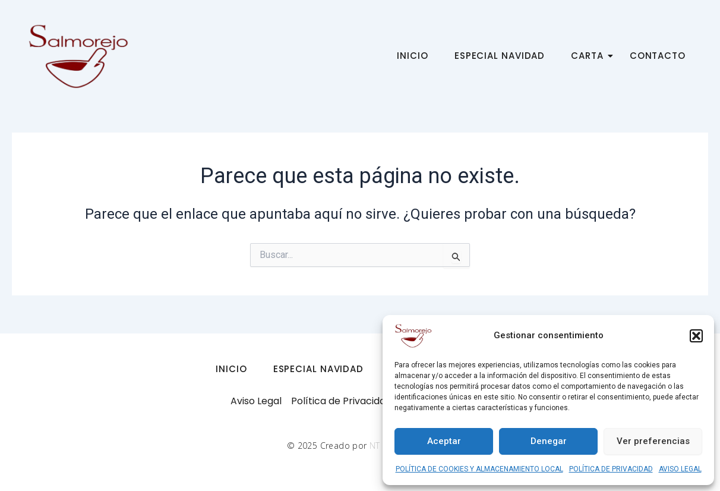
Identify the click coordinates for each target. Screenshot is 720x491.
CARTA (591, 55)
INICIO (412, 55)
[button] (696, 336)
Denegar (548, 441)
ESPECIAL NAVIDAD (499, 55)
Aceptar (444, 441)
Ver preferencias (653, 441)
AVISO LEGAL (680, 469)
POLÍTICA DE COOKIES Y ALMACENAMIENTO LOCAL (479, 469)
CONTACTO (658, 55)
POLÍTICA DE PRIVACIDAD (611, 469)
